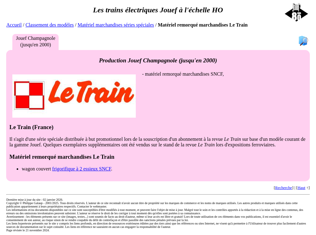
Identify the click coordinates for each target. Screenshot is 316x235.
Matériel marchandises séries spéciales (116, 24)
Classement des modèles (50, 24)
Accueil (14, 24)
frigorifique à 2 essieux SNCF (81, 168)
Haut (301, 187)
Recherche (283, 187)
